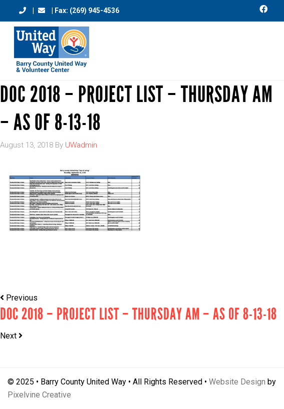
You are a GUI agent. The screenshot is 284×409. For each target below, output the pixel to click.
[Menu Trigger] (261, 46)
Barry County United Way (51, 50)
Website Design (237, 381)
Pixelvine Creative (39, 395)
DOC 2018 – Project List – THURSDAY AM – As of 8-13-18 (138, 314)
